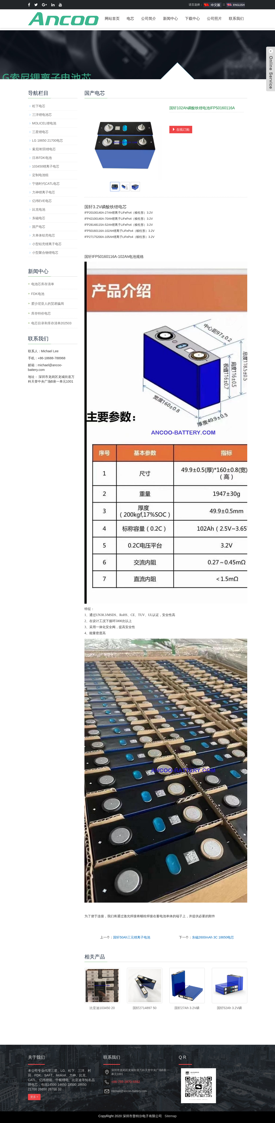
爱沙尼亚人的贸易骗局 (47, 303)
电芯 (130, 19)
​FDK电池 (37, 294)
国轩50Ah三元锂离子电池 (131, 937)
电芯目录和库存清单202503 (51, 323)
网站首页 (112, 19)
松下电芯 (38, 106)
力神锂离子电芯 (43, 192)
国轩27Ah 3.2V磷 (186, 1008)
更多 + (34, 1097)
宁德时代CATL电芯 (46, 183)
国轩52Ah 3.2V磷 (229, 1008)
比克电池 (38, 209)
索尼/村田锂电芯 (44, 149)
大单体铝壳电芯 (43, 235)
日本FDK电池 (42, 158)
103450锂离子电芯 (45, 166)
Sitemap (171, 1116)
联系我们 (236, 19)
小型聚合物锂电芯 (45, 252)
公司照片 (214, 19)
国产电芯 (38, 227)
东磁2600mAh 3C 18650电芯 (213, 937)
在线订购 (180, 129)
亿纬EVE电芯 (42, 201)
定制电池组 (40, 175)
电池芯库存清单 (42, 284)
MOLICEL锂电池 (44, 123)
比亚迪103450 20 (102, 1008)
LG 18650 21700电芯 (47, 140)
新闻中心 (170, 19)
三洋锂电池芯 (42, 114)
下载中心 (192, 19)
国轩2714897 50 (145, 1008)
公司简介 (148, 19)
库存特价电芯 (41, 313)
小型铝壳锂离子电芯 (47, 244)
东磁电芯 (38, 218)
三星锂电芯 (40, 132)
